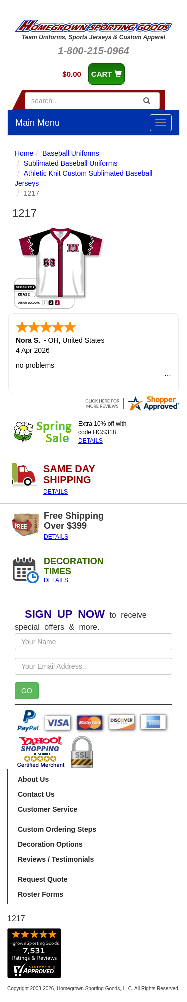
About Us (33, 779)
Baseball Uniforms (70, 153)
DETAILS (90, 440)
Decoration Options (50, 844)
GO (26, 691)
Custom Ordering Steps (57, 829)
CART (106, 74)
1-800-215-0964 (93, 50)
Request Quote (43, 879)
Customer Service (47, 809)
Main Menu (37, 123)
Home (24, 153)
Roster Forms (40, 894)
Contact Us (36, 794)
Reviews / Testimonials (56, 859)
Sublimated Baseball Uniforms (71, 163)
